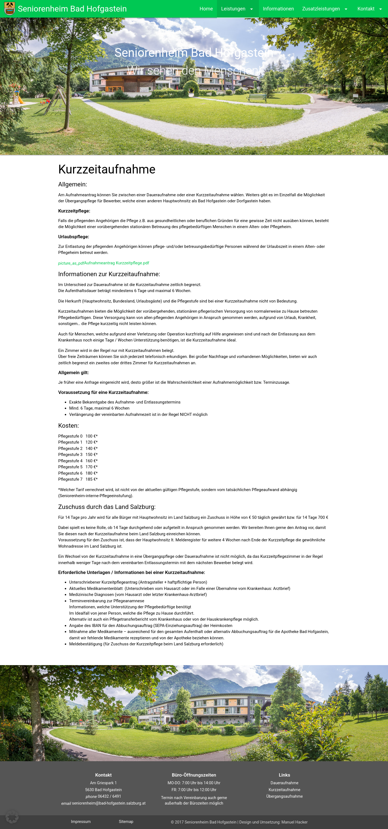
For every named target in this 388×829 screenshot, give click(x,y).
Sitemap (126, 821)
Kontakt (371, 9)
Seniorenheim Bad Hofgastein (65, 8)
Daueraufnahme (284, 783)
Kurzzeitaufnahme (284, 790)
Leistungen (238, 9)
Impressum (81, 821)
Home (206, 9)
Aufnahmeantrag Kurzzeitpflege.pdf (103, 263)
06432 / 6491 (109, 796)
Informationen (278, 9)
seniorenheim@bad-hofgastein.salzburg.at (103, 803)
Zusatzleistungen (325, 9)
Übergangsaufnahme (284, 796)
